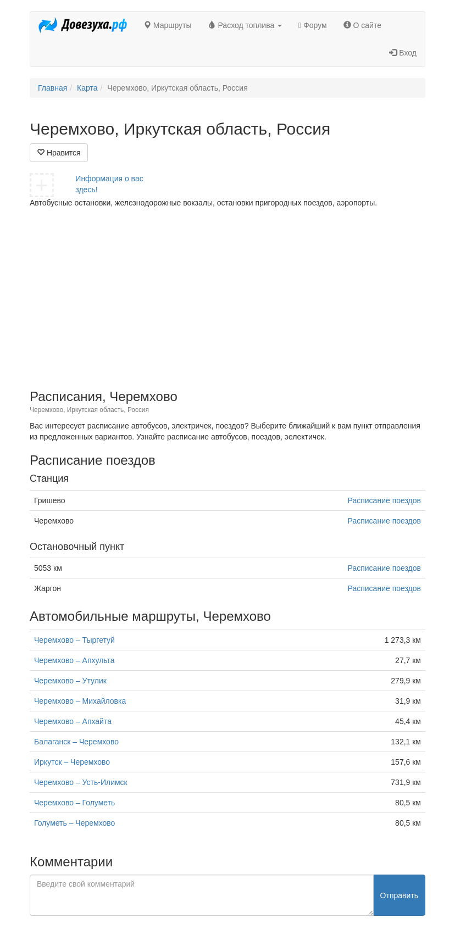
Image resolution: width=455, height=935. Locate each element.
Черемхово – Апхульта (74, 660)
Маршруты (167, 25)
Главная (52, 88)
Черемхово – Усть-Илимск (80, 782)
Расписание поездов (384, 500)
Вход (403, 52)
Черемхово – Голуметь (74, 802)
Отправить (399, 895)
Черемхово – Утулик (70, 680)
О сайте (362, 25)
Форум (312, 25)
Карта (87, 88)
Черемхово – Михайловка (80, 701)
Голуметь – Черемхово (74, 823)
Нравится (59, 152)
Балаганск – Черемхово (76, 741)
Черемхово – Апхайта (73, 721)
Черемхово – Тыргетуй (74, 640)
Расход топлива (245, 25)
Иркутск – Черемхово (72, 762)
